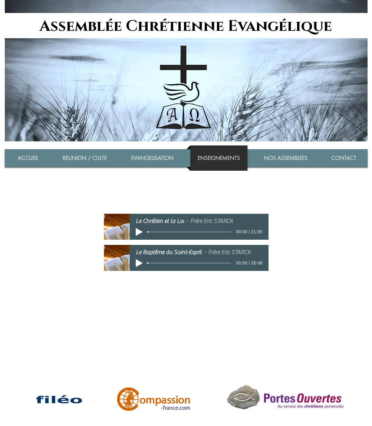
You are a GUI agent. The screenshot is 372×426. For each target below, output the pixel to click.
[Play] (139, 232)
